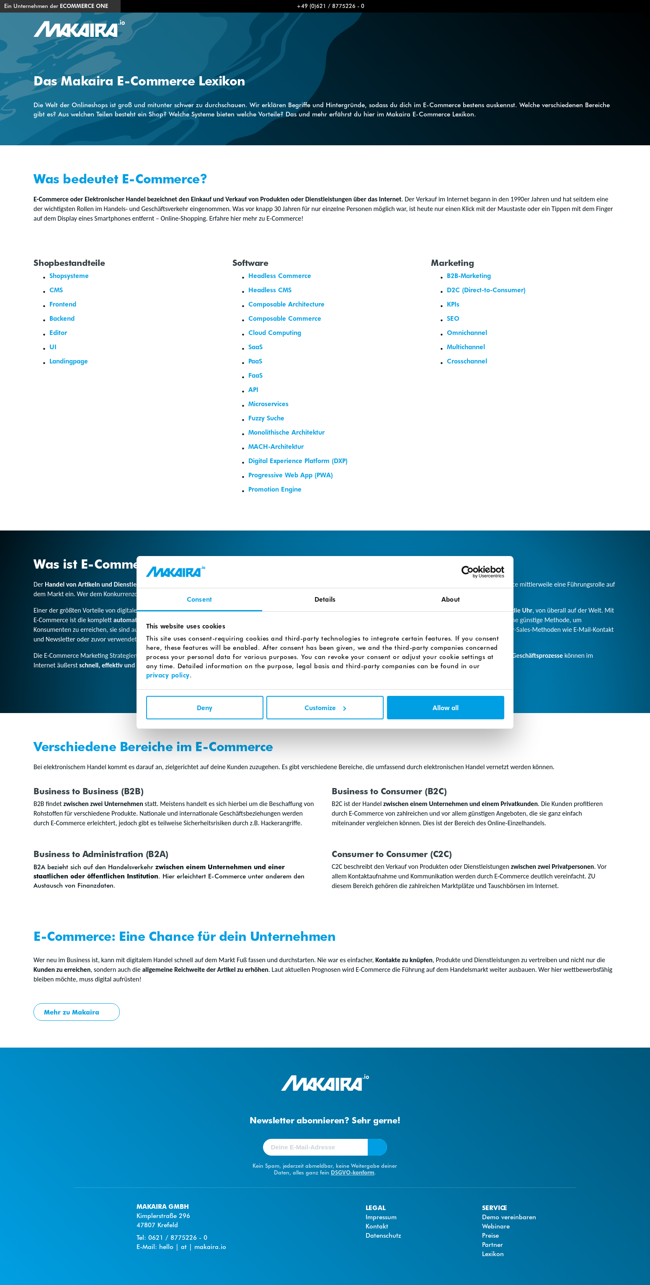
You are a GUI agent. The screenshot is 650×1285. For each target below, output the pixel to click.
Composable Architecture (286, 304)
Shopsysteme (69, 275)
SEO (453, 318)
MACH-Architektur (276, 446)
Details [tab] (325, 599)
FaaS (255, 375)
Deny (204, 707)
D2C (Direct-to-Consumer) (486, 290)
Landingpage (68, 361)
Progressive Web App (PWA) (290, 475)
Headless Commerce (279, 275)
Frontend (62, 304)
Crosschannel (467, 361)
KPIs (453, 304)
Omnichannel (467, 332)
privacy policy (168, 675)
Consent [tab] (199, 599)
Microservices (268, 403)
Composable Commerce (284, 318)
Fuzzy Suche (266, 418)
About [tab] (450, 599)
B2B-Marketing (469, 275)
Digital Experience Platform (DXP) (298, 460)
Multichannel (466, 346)
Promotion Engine (275, 489)
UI (53, 346)
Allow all (446, 707)
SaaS (255, 346)
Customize (325, 707)
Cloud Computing (274, 332)
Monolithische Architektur (286, 432)
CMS (56, 290)
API (253, 389)
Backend (62, 318)
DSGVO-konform (352, 1172)
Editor (58, 332)
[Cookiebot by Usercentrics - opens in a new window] (467, 572)
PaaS (255, 361)
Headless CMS (269, 290)
